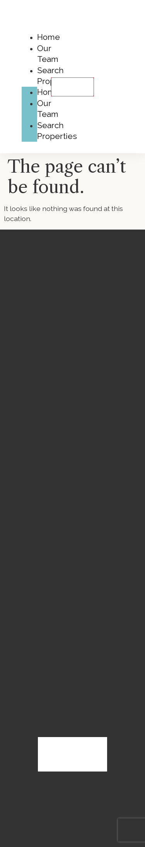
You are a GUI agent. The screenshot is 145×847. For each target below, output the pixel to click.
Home (48, 37)
